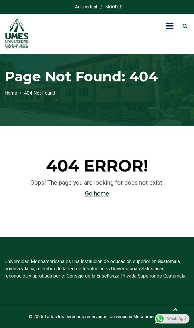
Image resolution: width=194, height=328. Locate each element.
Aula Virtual (86, 7)
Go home (97, 193)
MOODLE (113, 7)
